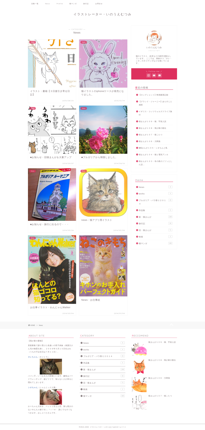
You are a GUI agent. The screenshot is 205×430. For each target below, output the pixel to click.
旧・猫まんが (155, 230)
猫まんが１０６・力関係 (149, 141)
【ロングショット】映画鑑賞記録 (153, 95)
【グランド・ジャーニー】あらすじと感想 (155, 103)
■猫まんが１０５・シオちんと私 (153, 148)
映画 (155, 236)
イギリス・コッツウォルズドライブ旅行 (155, 113)
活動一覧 (35, 4)
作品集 (155, 210)
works (155, 193)
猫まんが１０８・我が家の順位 (152, 128)
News (47, 4)
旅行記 (86, 4)
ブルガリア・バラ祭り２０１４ (155, 202)
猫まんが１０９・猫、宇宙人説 (152, 121)
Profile (60, 4)
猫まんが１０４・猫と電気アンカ (153, 155)
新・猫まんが (155, 216)
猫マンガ (73, 4)
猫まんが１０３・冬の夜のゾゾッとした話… (155, 163)
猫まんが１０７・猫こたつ (150, 135)
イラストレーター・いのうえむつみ (102, 14)
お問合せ (99, 4)
